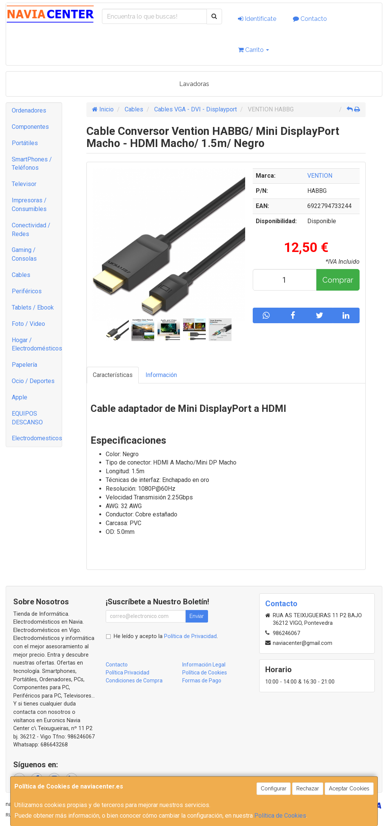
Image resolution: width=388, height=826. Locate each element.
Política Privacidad (127, 673)
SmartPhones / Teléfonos (32, 164)
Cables (21, 274)
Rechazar (307, 788)
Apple (19, 397)
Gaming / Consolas (24, 254)
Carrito (253, 49)
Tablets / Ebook (33, 307)
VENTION (319, 175)
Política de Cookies (280, 815)
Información (161, 375)
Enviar (196, 616)
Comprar (337, 280)
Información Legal (203, 665)
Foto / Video (28, 323)
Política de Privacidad (190, 636)
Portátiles (25, 143)
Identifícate (257, 18)
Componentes (30, 126)
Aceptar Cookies (349, 788)
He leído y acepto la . (166, 636)
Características (113, 375)
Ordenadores (29, 110)
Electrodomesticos (37, 438)
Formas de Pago (201, 680)
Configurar (273, 788)
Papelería (24, 364)
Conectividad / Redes (31, 230)
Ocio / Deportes (33, 381)
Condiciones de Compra (134, 680)
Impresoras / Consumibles (29, 205)
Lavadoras (194, 84)
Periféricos (27, 291)
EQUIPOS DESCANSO (27, 418)
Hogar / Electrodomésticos (37, 344)
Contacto (310, 18)
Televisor (24, 184)
